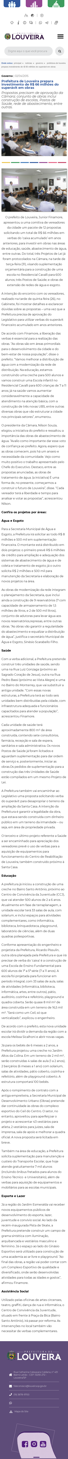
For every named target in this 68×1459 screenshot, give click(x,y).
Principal (17, 63)
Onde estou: (7, 63)
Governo (39, 63)
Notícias (28, 63)
